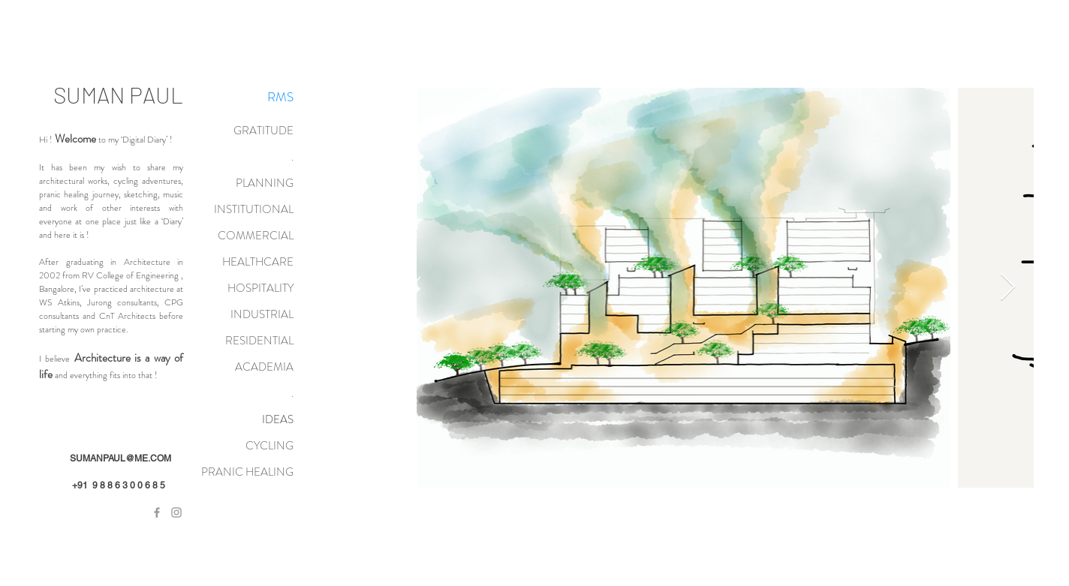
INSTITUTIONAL (254, 209)
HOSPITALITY (260, 288)
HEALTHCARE (258, 262)
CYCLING (269, 445)
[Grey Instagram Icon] (176, 512)
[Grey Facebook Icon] (157, 512)
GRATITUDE (263, 130)
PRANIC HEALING (247, 472)
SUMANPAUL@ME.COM (120, 458)
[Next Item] (1007, 287)
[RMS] (280, 98)
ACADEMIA (264, 367)
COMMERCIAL (256, 235)
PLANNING (265, 183)
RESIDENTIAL (259, 340)
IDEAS (278, 419)
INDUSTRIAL (262, 314)
